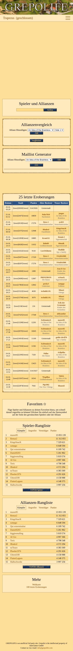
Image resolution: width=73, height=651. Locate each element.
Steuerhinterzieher (46, 224)
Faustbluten (46, 232)
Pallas (46, 353)
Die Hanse (46, 280)
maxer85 (61, 320)
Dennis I (61, 237)
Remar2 (13, 439)
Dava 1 (46, 222)
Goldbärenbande (46, 246)
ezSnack (61, 277)
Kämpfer (21, 431)
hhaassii (61, 386)
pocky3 (46, 284)
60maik (61, 243)
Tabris (61, 376)
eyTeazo (13, 471)
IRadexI (46, 229)
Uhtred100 (15, 478)
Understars (46, 286)
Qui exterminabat (17, 449)
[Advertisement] (36, 60)
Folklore (61, 286)
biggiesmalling (16, 456)
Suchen (50, 110)
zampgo (61, 284)
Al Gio (13, 460)
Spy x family (61, 252)
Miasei (61, 290)
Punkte (53, 431)
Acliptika (61, 352)
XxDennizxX (46, 320)
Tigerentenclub (61, 239)
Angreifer (32, 431)
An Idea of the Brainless (61, 217)
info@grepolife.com (44, 648)
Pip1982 (46, 385)
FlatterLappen (16, 481)
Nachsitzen (46, 217)
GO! (36, 165)
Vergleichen (36, 140)
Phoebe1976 (15, 474)
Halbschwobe (16, 485)
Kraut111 (46, 238)
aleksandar (61, 314)
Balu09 (46, 243)
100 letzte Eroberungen (36, 587)
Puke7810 (46, 214)
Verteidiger (43, 431)
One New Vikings (46, 387)
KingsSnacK (61, 228)
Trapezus (8, 18)
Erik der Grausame (61, 304)
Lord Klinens (46, 251)
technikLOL (46, 291)
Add (36, 133)
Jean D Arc (61, 269)
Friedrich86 (61, 256)
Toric (12, 463)
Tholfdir (61, 250)
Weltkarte (36, 584)
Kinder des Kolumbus (61, 272)
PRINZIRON (46, 277)
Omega (61, 292)
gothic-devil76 (61, 337)
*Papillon (46, 377)
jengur (61, 213)
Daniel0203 (15, 453)
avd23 (61, 222)
